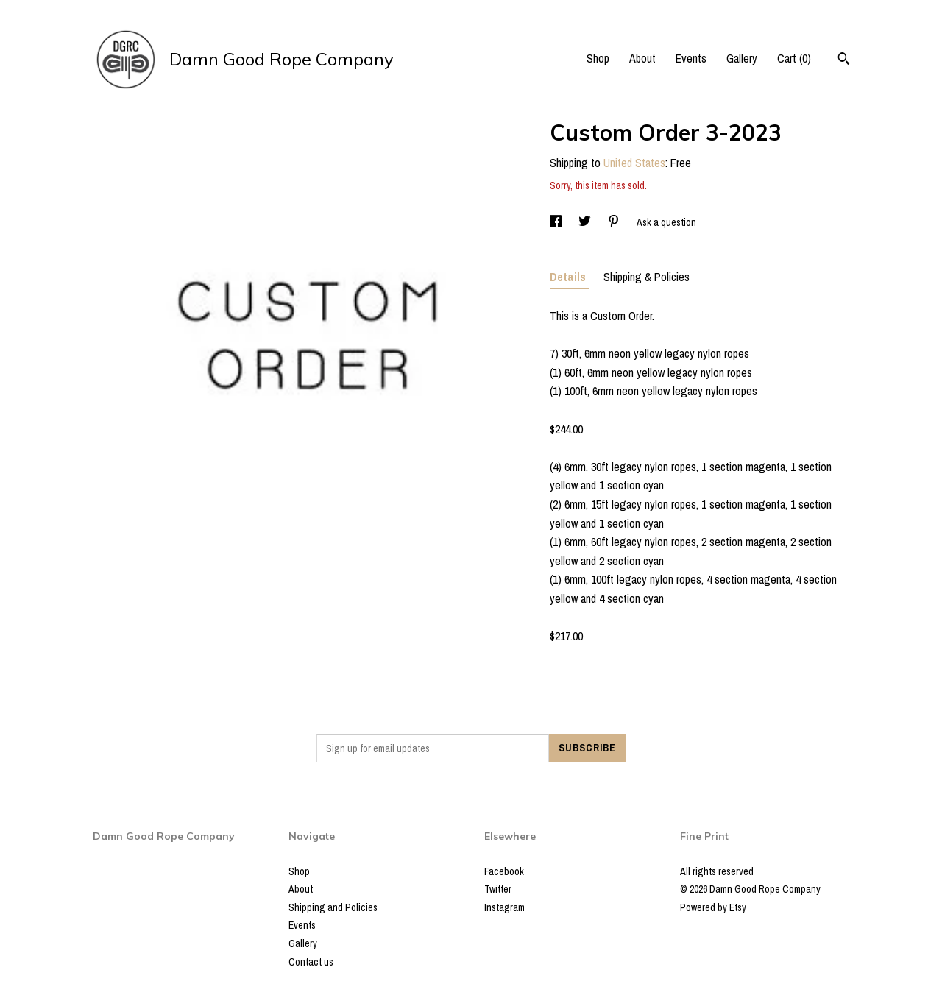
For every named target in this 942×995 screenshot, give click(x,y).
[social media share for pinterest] (615, 222)
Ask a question (666, 222)
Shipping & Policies (646, 277)
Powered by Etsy (713, 907)
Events (691, 58)
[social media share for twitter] (585, 222)
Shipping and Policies (333, 907)
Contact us (310, 962)
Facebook (504, 871)
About (642, 58)
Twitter (497, 889)
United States (634, 163)
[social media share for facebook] (557, 222)
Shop (598, 58)
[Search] (843, 60)
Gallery (741, 58)
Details (569, 277)
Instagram (504, 907)
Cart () (794, 58)
